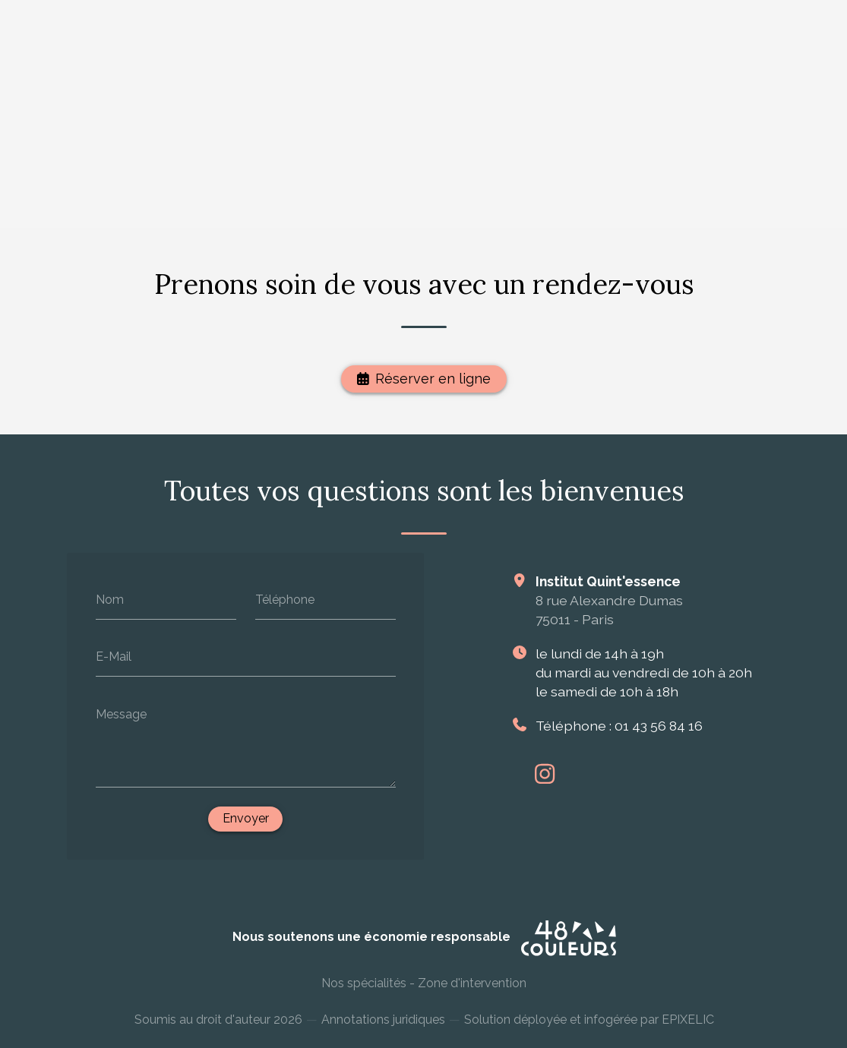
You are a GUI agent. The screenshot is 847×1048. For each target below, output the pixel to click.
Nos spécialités (363, 989)
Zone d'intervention (471, 989)
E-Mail (113, 656)
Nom (109, 599)
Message (120, 714)
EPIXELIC (687, 1028)
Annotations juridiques (382, 1028)
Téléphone (284, 599)
